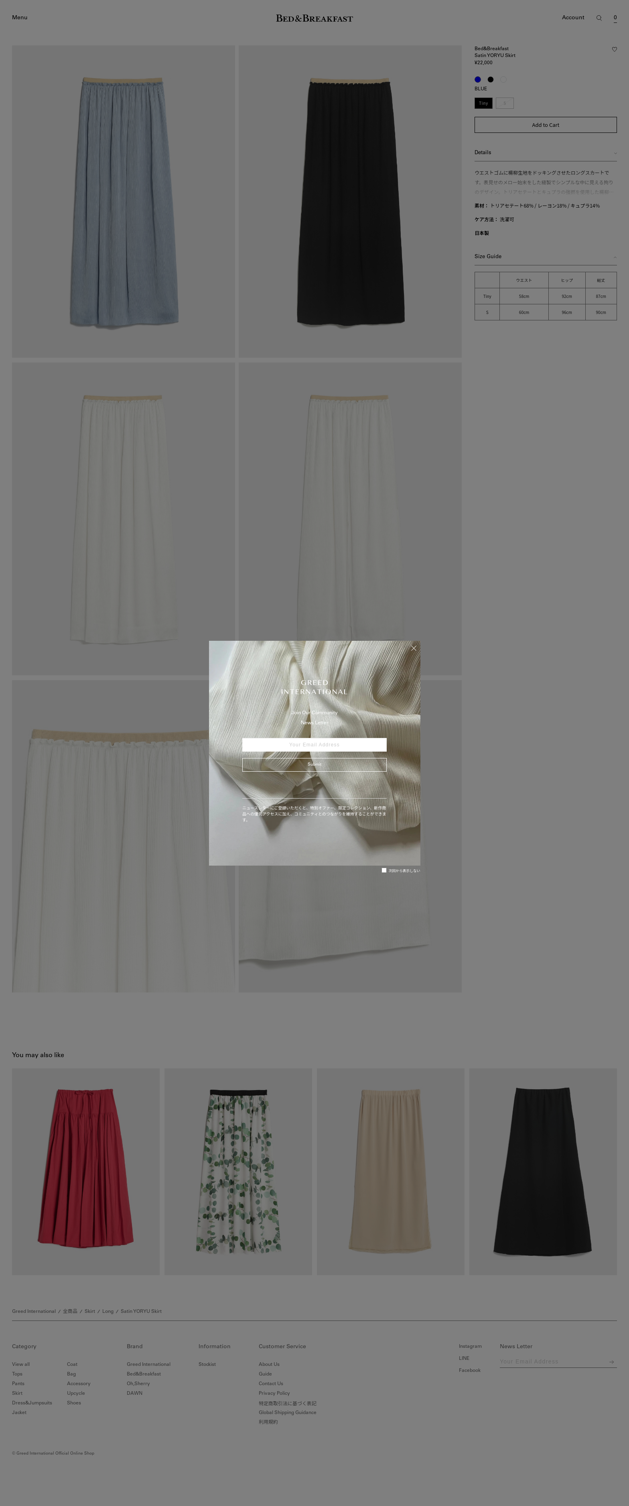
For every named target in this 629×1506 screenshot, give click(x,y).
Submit (314, 765)
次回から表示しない (400, 870)
